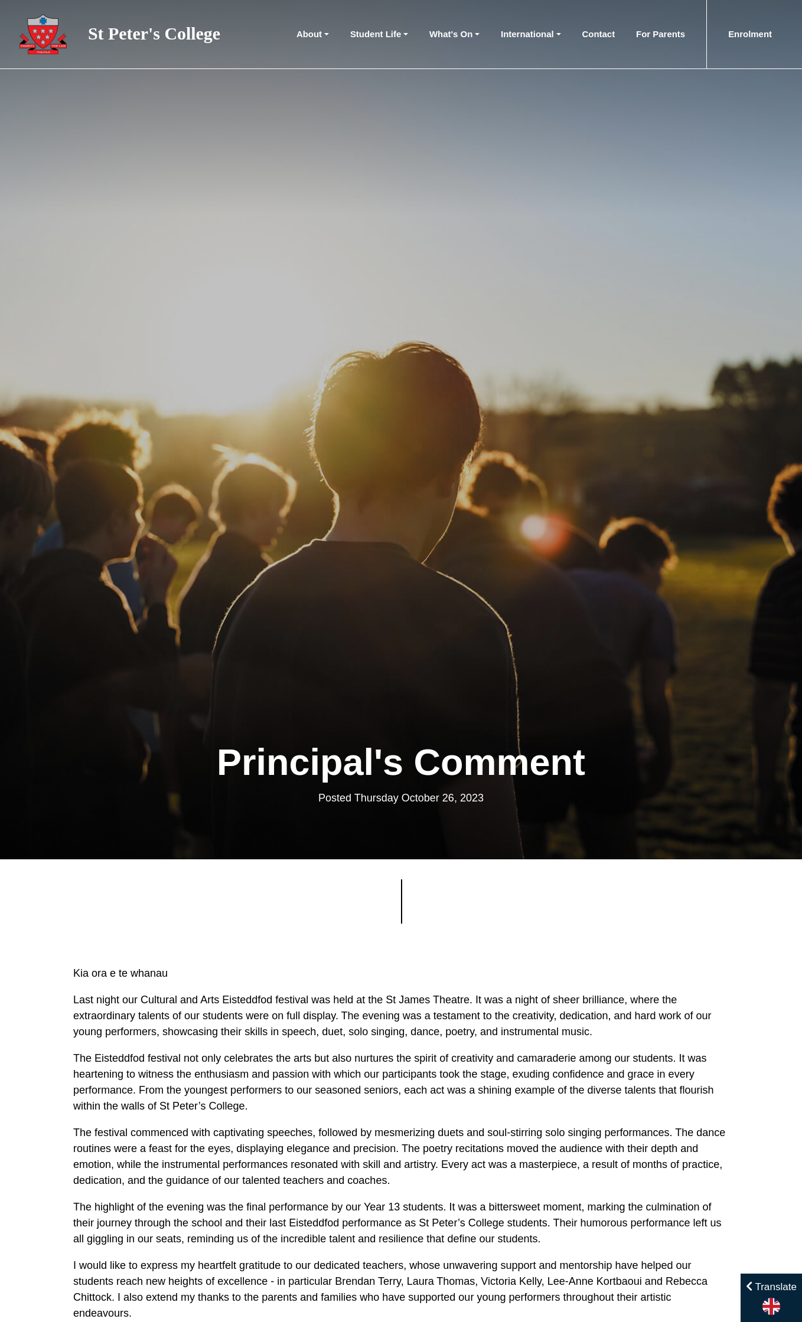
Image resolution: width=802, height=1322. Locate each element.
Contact (598, 34)
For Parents (660, 34)
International (527, 34)
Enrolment (750, 34)
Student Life (375, 34)
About (309, 34)
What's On (450, 34)
